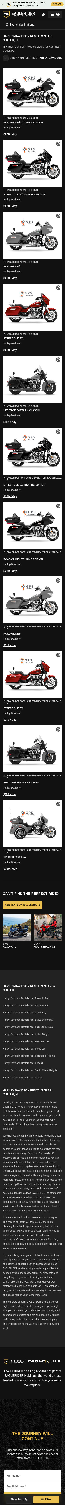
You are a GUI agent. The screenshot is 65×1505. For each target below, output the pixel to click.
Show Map (19, 1499)
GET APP (57, 4)
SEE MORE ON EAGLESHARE (22, 905)
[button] (32, 102)
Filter (46, 1499)
